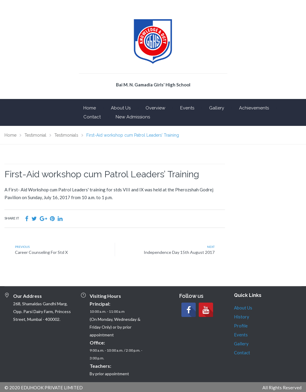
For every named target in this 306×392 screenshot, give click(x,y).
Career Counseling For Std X (41, 252)
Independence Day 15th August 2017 (179, 252)
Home (89, 108)
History (241, 316)
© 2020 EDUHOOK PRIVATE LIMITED (43, 387)
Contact (92, 117)
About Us (121, 108)
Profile (241, 325)
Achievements (254, 108)
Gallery (216, 108)
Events (187, 108)
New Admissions (133, 117)
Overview (155, 108)
